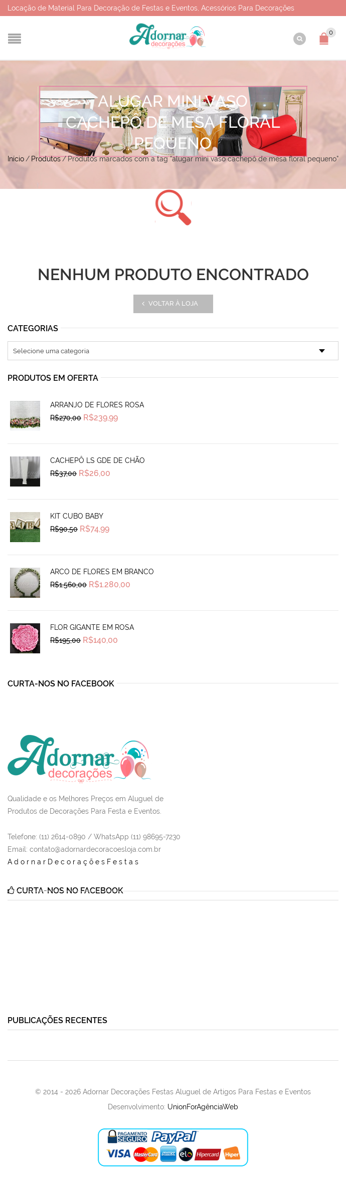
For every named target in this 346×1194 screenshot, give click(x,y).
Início (16, 159)
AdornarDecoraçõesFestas (74, 862)
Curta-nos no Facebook (61, 683)
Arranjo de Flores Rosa (97, 405)
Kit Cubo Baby (76, 516)
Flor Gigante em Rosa (92, 627)
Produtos (46, 159)
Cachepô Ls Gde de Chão (97, 460)
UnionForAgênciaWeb (202, 1107)
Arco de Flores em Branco (102, 572)
